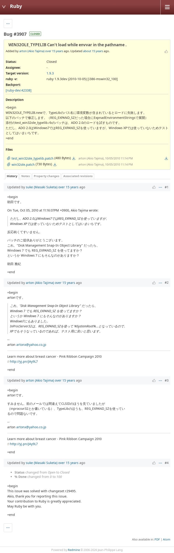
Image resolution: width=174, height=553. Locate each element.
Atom (166, 539)
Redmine (74, 550)
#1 (167, 187)
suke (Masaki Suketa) (41, 187)
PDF (157, 539)
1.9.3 (50, 73)
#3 (167, 380)
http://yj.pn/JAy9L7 (24, 361)
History (12, 176)
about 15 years (93, 51)
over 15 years (54, 51)
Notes (25, 176)
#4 (167, 463)
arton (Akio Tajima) (31, 51)
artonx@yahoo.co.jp (31, 344)
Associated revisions (78, 176)
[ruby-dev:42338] (19, 90)
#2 (167, 282)
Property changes (46, 176)
